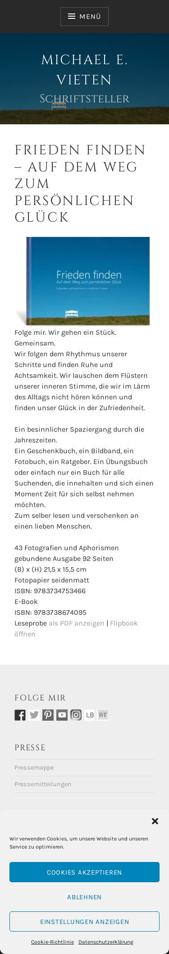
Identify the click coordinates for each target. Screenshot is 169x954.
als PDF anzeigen (77, 623)
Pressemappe (34, 767)
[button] (155, 821)
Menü (89, 16)
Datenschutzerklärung (105, 942)
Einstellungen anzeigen (84, 922)
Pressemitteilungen (43, 784)
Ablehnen (84, 897)
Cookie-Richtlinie (52, 942)
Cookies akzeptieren (84, 872)
